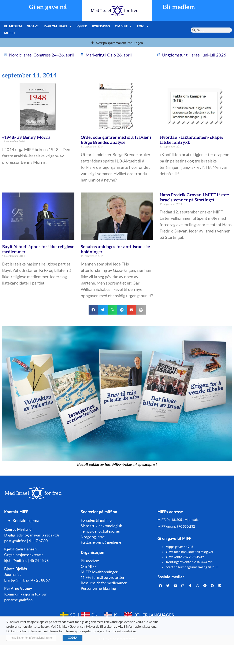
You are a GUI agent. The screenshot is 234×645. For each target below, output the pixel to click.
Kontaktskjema (26, 520)
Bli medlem (179, 7)
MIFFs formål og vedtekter (103, 577)
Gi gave (32, 26)
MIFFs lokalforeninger (99, 571)
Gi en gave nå (48, 7)
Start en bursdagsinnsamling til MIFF (192, 567)
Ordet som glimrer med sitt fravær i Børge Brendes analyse (116, 140)
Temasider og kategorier (100, 531)
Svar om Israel (58, 26)
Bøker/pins (101, 26)
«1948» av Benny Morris (26, 137)
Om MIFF (123, 26)
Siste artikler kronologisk (101, 525)
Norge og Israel (93, 536)
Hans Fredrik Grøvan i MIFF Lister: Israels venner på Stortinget (194, 198)
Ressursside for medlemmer (104, 582)
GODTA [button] (72, 637)
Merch (9, 33)
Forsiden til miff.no (96, 520)
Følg (143, 26)
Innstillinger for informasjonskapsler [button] (31, 637)
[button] (93, 310)
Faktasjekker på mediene (101, 542)
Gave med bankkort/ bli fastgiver (189, 552)
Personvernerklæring (98, 588)
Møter (82, 26)
